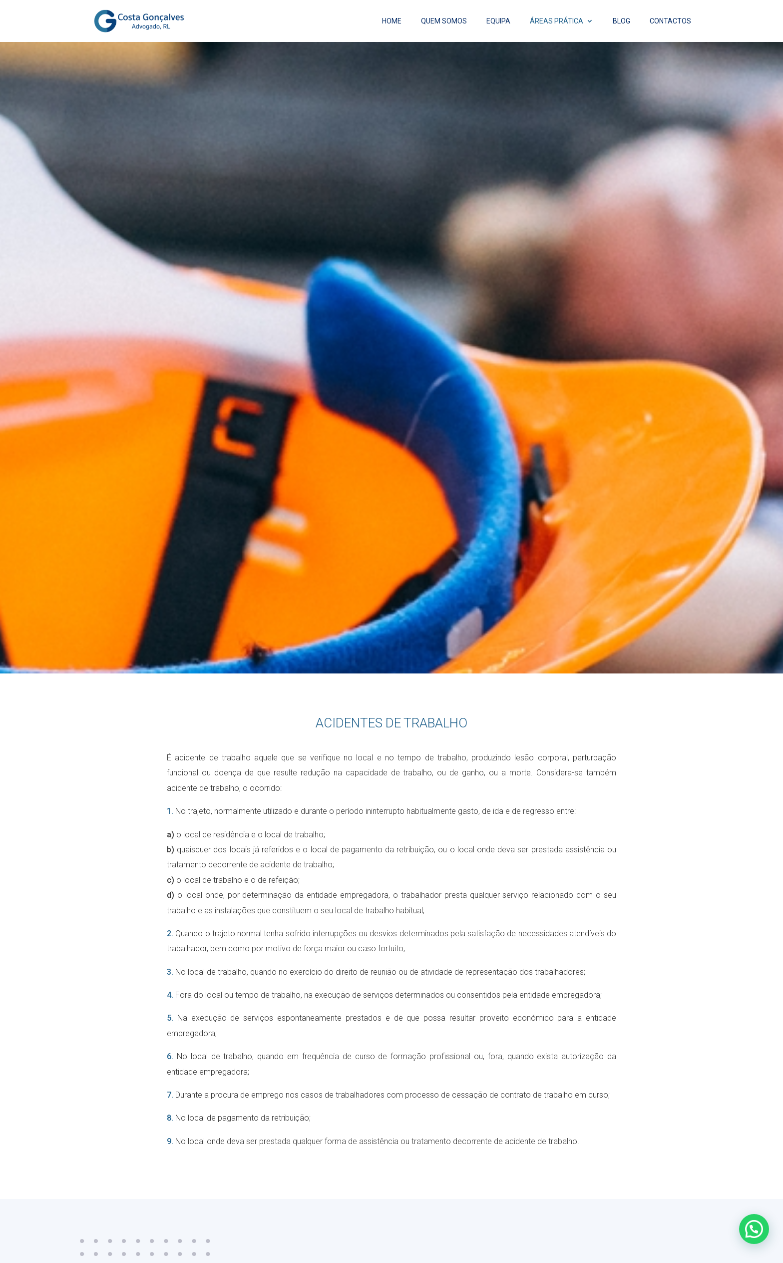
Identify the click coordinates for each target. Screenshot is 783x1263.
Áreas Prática (556, 21)
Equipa (498, 21)
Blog (621, 21)
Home (391, 21)
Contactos (670, 21)
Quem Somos (444, 21)
